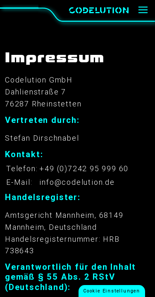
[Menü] (143, 10)
